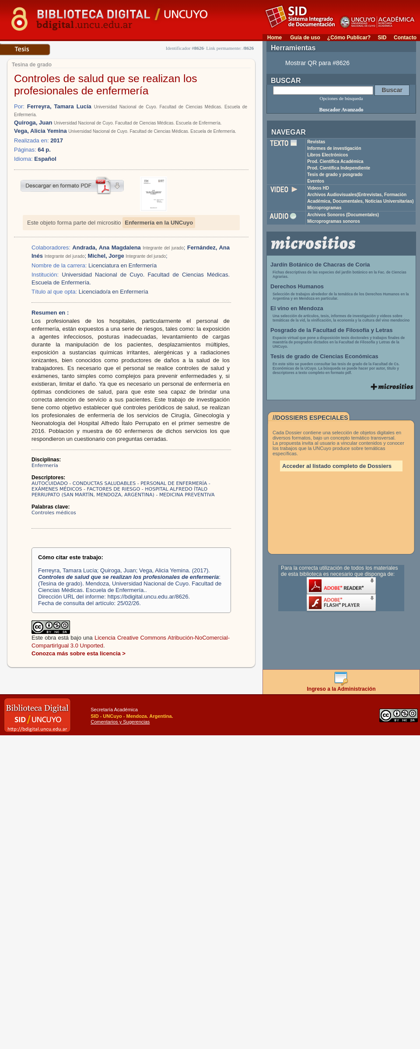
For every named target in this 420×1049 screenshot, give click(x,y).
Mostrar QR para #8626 (317, 62)
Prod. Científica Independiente (338, 168)
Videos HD (318, 188)
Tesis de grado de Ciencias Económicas (324, 356)
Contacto (405, 38)
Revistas (316, 141)
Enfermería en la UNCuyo (159, 222)
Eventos (315, 181)
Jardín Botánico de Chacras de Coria (320, 264)
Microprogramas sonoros (333, 221)
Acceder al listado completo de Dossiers (337, 466)
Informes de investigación (334, 148)
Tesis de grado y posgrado (335, 174)
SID (382, 38)
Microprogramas (324, 207)
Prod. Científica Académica (335, 161)
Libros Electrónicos (327, 154)
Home (274, 38)
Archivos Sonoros (343, 214)
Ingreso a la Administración (341, 686)
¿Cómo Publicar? (349, 38)
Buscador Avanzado (341, 110)
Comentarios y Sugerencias (120, 721)
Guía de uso (305, 38)
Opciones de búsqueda (341, 98)
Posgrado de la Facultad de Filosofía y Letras (331, 330)
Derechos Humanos (297, 286)
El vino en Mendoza (296, 308)
